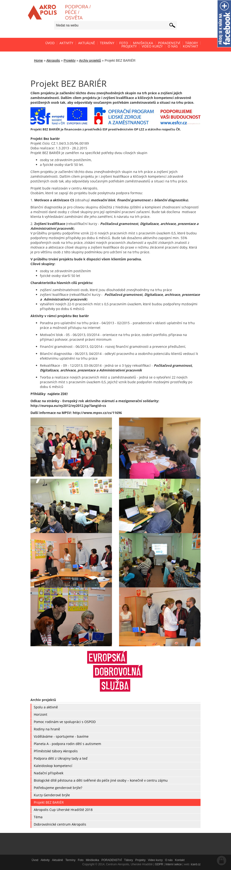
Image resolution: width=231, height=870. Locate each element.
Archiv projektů (90, 60)
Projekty (70, 60)
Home (38, 60)
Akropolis (53, 60)
